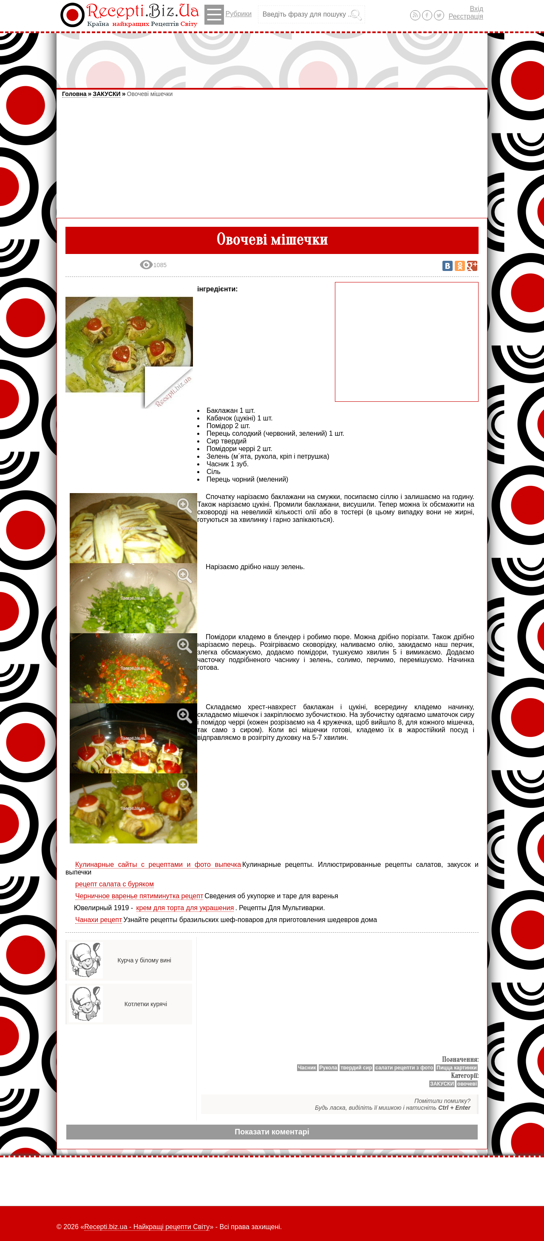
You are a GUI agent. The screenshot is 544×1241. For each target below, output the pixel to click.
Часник (307, 1068)
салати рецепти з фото (404, 1068)
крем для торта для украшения (185, 907)
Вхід (476, 8)
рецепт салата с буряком (114, 884)
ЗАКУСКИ (106, 93)
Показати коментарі (272, 1132)
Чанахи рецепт (98, 919)
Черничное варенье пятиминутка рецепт (139, 896)
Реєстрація (465, 16)
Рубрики (228, 15)
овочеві (467, 1084)
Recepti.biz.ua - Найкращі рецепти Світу (147, 1226)
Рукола (328, 1068)
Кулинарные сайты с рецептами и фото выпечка (158, 864)
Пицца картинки (456, 1068)
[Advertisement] (272, 56)
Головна (74, 93)
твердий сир (356, 1068)
